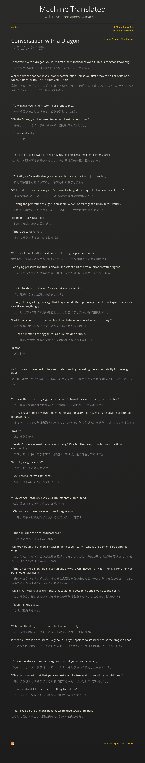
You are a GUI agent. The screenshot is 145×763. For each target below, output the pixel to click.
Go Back (15, 27)
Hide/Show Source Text (122, 27)
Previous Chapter (110, 39)
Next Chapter (127, 39)
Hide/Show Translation (122, 30)
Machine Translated (72, 9)
